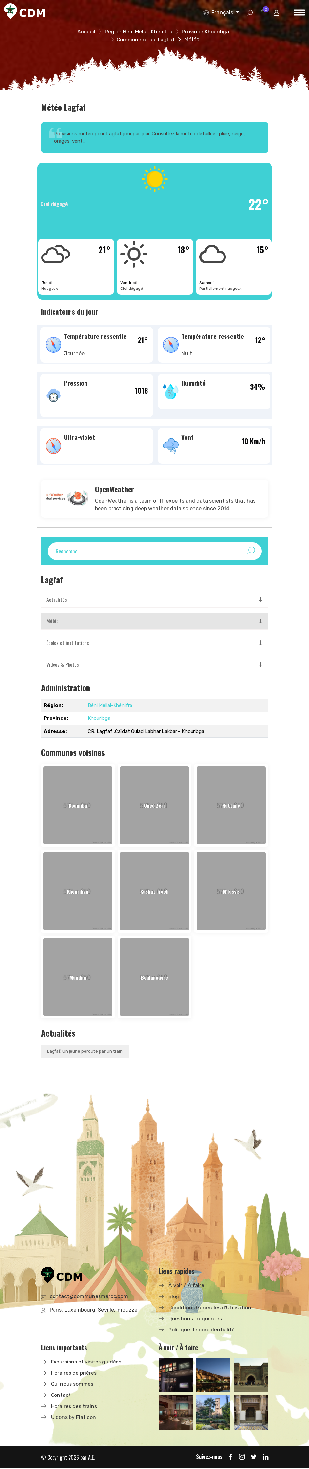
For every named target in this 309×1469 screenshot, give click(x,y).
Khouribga (99, 719)
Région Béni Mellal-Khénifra (138, 31)
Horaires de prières (74, 1373)
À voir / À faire (186, 1286)
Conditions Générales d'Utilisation (210, 1308)
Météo (52, 621)
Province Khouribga (206, 31)
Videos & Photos (63, 665)
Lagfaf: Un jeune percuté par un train (86, 1052)
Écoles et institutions (67, 643)
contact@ (89, 1297)
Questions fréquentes (195, 1319)
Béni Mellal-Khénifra (110, 706)
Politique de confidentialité (201, 1330)
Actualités (56, 599)
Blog (173, 1297)
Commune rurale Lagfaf (146, 39)
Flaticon (86, 1418)
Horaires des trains (74, 1407)
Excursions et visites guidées (86, 1362)
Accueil (86, 31)
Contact (61, 1396)
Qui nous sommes (72, 1384)
